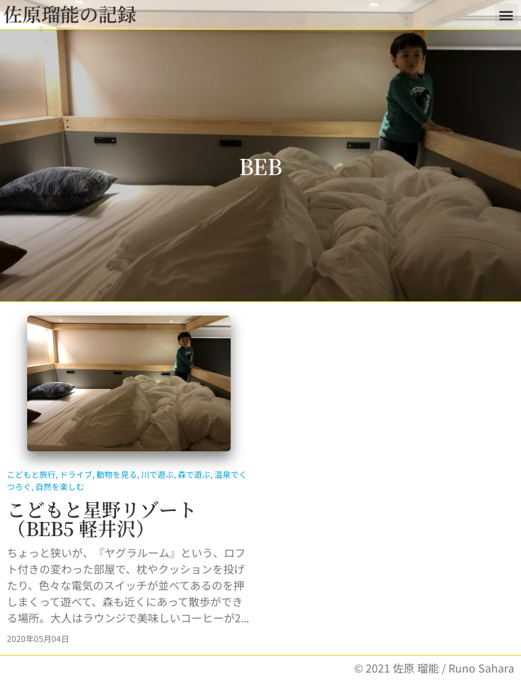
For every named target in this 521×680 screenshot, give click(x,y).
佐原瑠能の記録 (69, 13)
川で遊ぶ (157, 474)
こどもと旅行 (31, 474)
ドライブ (76, 474)
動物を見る (116, 474)
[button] (506, 14)
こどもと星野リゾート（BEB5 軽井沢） (102, 518)
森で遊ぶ (194, 474)
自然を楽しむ (59, 486)
